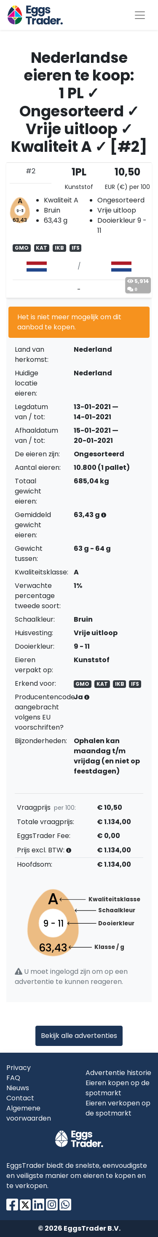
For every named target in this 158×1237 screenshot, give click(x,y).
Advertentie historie (118, 1073)
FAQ (13, 1078)
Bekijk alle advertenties (79, 1035)
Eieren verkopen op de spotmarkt (118, 1108)
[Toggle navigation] (140, 15)
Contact (20, 1098)
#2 (30, 171)
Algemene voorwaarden (28, 1113)
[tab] (79, 230)
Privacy (18, 1068)
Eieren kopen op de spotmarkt (118, 1088)
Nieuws (17, 1088)
